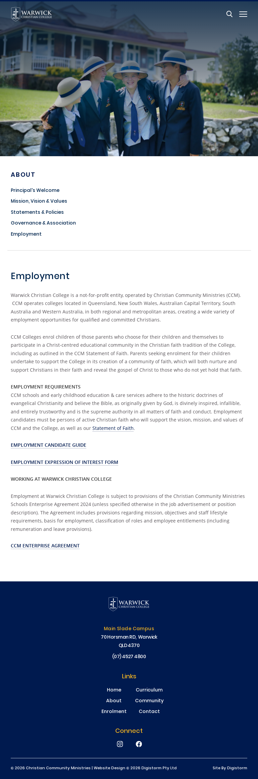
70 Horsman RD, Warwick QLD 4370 (129, 642)
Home (114, 690)
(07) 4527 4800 (129, 657)
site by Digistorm (230, 768)
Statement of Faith (113, 428)
